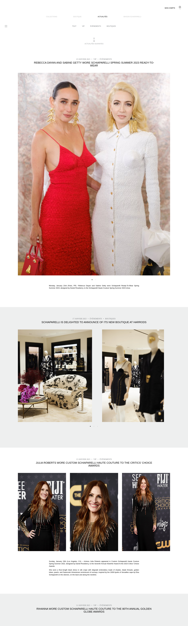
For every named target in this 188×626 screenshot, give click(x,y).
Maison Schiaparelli (132, 17)
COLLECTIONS (51, 17)
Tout (74, 26)
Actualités (102, 17)
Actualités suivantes (94, 44)
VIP (83, 26)
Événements (95, 26)
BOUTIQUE (77, 17)
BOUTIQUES (111, 26)
